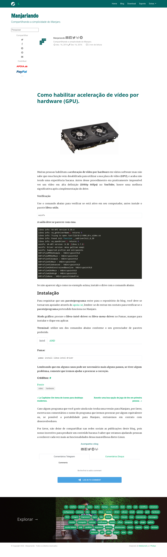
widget (116, 533)
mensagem (153, 517)
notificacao (102, 522)
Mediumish (143, 546)
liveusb (124, 517)
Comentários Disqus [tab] (114, 457)
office (120, 522)
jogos (95, 517)
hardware (50, 389)
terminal (154, 528)
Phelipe (153, 546)
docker (108, 512)
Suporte (142, 4)
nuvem (112, 522)
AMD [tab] (52, 340)
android (81, 507)
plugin (143, 522)
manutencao (141, 517)
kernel (108, 517)
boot (122, 507)
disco (101, 512)
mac (131, 517)
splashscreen (120, 528)
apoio (90, 507)
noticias (92, 522)
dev (87, 512)
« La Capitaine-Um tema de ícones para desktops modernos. (60, 399)
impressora (85, 517)
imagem (75, 517)
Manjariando (59, 38)
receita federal (70, 528)
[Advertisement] (89, 69)
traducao (94, 533)
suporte (138, 528)
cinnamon (153, 507)
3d (66, 507)
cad (135, 507)
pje (136, 522)
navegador (82, 522)
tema (146, 528)
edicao (124, 512)
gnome (139, 512)
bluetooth (114, 507)
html (67, 517)
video (40, 389)
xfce (130, 533)
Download (131, 4)
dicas (94, 512)
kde (101, 517)
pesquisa (128, 522)
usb (102, 533)
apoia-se (78, 305)
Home (114, 4)
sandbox (88, 528)
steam (130, 528)
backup (105, 507)
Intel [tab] (42, 340)
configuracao (68, 512)
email (132, 512)
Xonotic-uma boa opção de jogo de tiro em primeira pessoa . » (118, 399)
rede (80, 528)
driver (117, 512)
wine (123, 533)
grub (147, 512)
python (150, 522)
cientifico (143, 507)
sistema (109, 528)
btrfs (129, 507)
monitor (72, 522)
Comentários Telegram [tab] (64, 457)
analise (73, 507)
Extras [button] (152, 4)
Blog (122, 4)
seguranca (99, 528)
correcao (79, 512)
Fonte (40, 385)
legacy (116, 517)
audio (97, 507)
